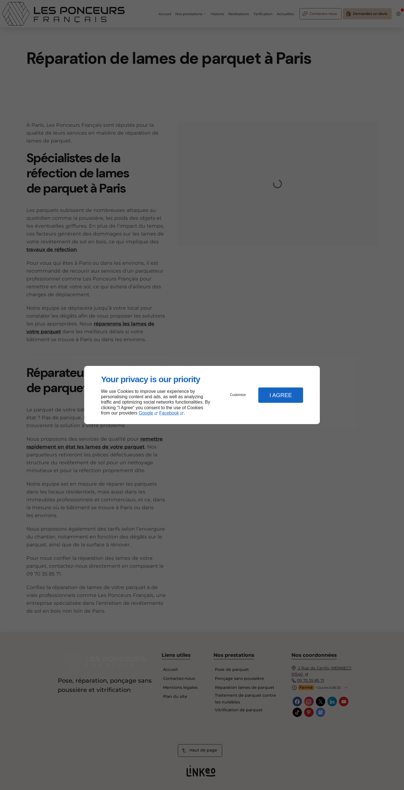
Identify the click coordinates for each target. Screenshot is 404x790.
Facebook (169, 413)
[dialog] (202, 395)
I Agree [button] (280, 395)
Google (146, 413)
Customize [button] (238, 395)
